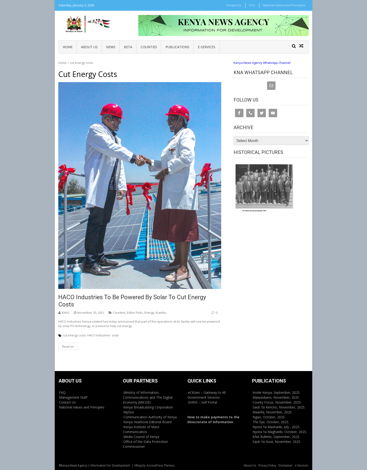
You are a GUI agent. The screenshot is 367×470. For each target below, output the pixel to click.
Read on (68, 346)
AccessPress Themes (160, 465)
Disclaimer (286, 465)
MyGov (128, 412)
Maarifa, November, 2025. (272, 412)
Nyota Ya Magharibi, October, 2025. (280, 432)
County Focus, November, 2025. (277, 402)
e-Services (206, 47)
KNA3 (65, 312)
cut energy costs (74, 335)
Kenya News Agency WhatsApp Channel (262, 63)
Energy (149, 312)
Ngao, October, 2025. (269, 417)
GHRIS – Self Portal (202, 402)
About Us (89, 47)
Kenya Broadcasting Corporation (148, 407)
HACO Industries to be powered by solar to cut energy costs (132, 301)
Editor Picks (135, 312)
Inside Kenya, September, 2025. (276, 392)
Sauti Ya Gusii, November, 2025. (277, 441)
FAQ (252, 5)
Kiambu (161, 312)
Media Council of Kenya (141, 436)
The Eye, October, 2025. (271, 422)
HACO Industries (98, 335)
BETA (128, 47)
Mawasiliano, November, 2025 (276, 397)
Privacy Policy (267, 465)
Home (68, 47)
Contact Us (233, 5)
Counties (149, 47)
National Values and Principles (284, 5)
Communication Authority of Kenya (150, 417)
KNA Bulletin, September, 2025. (276, 436)
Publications (177, 47)
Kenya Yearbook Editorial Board (147, 422)
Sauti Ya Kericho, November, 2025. (279, 407)
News (110, 47)
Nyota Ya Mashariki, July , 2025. (276, 427)
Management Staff (73, 397)
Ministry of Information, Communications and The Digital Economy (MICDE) (147, 397)
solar (115, 335)
